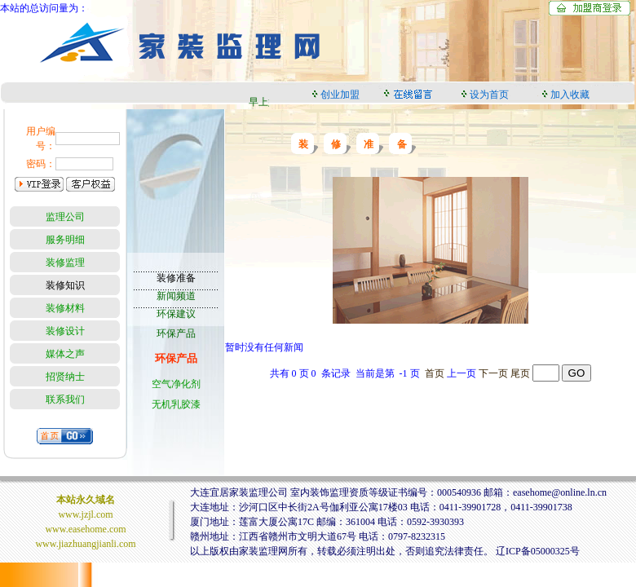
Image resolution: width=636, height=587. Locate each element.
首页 (434, 373)
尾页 (520, 373)
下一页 (493, 373)
